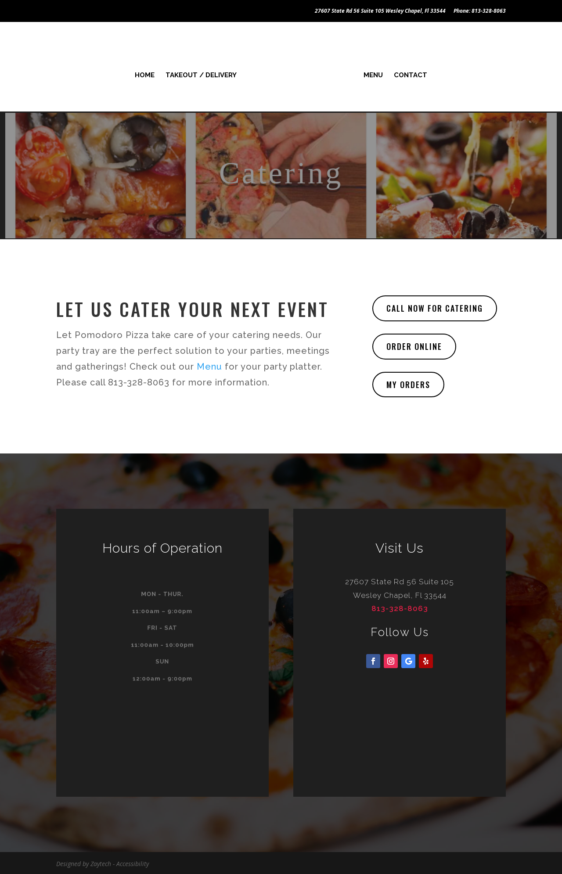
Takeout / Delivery (203, 73)
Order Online (414, 345)
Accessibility (132, 862)
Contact (408, 73)
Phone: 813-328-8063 (480, 11)
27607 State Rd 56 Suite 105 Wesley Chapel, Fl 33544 (380, 11)
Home (147, 73)
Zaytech (100, 862)
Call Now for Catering (434, 307)
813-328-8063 (399, 607)
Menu (371, 73)
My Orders (408, 383)
